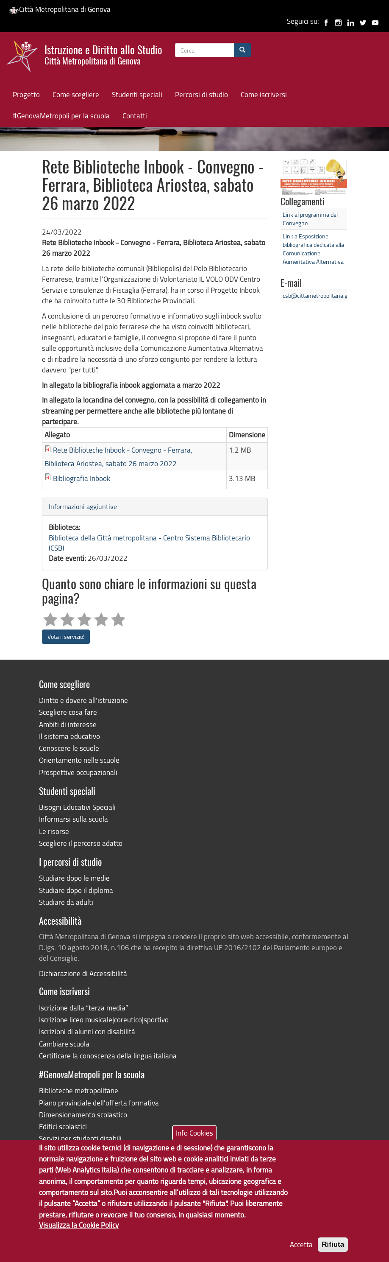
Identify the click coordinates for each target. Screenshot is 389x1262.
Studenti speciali (137, 94)
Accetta (301, 1255)
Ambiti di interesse (68, 724)
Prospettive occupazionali (78, 772)
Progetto (26, 94)
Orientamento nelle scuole (79, 760)
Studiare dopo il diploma (76, 890)
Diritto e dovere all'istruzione (83, 700)
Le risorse (54, 831)
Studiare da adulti (66, 902)
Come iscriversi (264, 94)
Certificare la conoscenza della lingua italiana (108, 1056)
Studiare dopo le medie (74, 878)
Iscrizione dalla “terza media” (83, 1008)
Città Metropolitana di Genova (59, 9)
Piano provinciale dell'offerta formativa (99, 1103)
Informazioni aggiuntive (83, 506)
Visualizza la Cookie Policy (79, 1235)
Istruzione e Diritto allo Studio (103, 54)
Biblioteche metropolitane (78, 1090)
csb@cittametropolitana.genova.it (325, 295)
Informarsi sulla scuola (73, 819)
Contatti (134, 115)
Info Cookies (194, 1143)
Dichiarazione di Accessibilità (83, 973)
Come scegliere (76, 94)
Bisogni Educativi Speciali (77, 807)
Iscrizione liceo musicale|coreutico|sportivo (104, 1019)
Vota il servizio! (65, 636)
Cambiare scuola (64, 1044)
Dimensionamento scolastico (83, 1114)
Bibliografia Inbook (81, 478)
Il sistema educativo (69, 736)
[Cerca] (242, 50)
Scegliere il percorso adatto (80, 843)
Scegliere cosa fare (68, 712)
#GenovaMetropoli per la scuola (61, 115)
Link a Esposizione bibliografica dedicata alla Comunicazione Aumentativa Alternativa (313, 249)
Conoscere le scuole (69, 748)
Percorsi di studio (201, 94)
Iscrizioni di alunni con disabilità (87, 1031)
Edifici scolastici (63, 1126)
